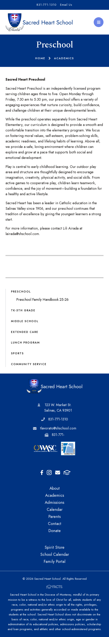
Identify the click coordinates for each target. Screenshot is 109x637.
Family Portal (54, 561)
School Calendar (54, 554)
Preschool (21, 291)
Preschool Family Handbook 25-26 (42, 299)
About (54, 488)
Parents (54, 516)
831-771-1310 (47, 5)
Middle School (24, 321)
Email (57, 472)
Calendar (54, 509)
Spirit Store (54, 547)
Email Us (66, 5)
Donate (54, 531)
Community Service (29, 364)
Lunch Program (25, 342)
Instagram (49, 472)
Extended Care (24, 332)
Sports (17, 353)
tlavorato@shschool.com (58, 428)
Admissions (54, 502)
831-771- (58, 434)
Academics (54, 495)
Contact (54, 524)
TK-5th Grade (23, 310)
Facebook (41, 472)
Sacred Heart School (54, 386)
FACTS (67, 472)
